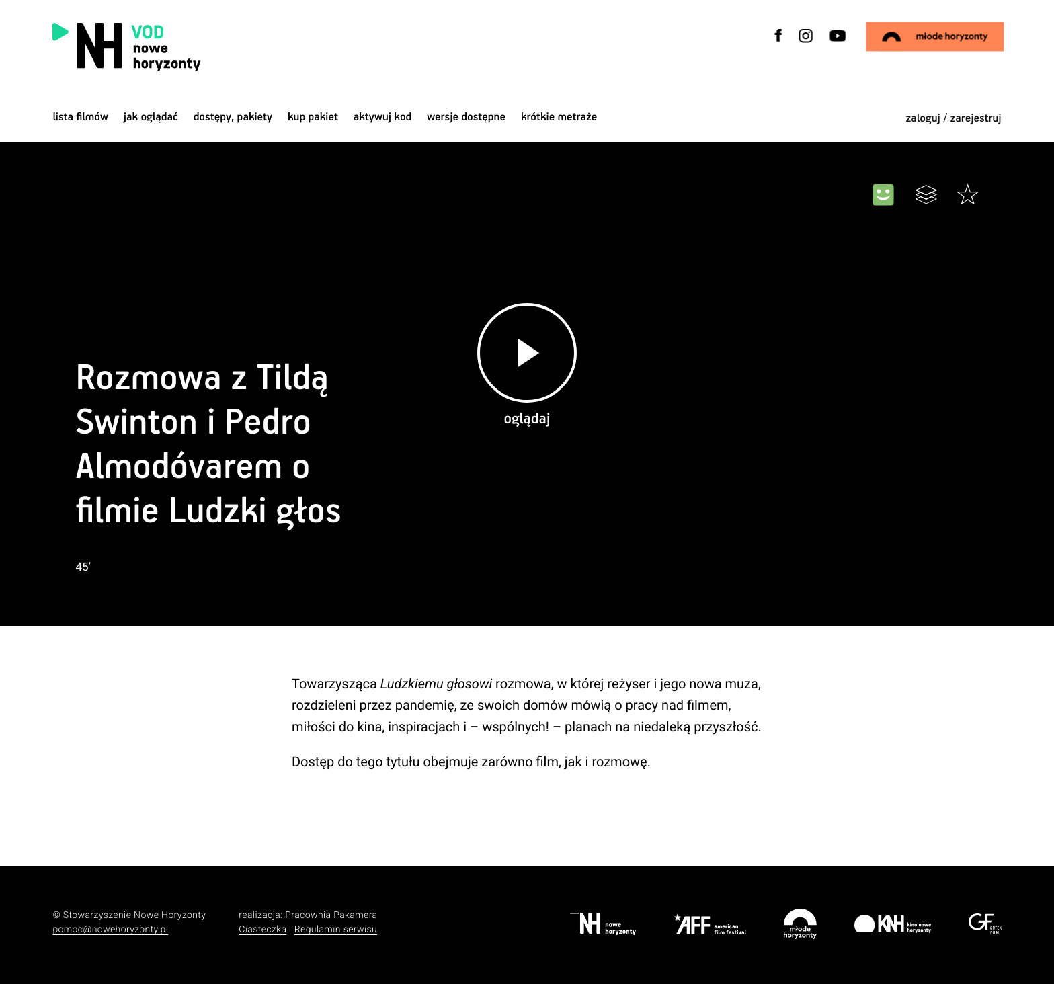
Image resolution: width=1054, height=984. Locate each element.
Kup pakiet (313, 117)
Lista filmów (80, 117)
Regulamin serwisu (335, 929)
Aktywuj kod (383, 117)
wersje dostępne (466, 117)
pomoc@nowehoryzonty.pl (110, 929)
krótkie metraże (559, 117)
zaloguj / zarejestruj (953, 118)
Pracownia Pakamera (331, 915)
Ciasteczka (262, 929)
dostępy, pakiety (233, 117)
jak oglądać (151, 117)
